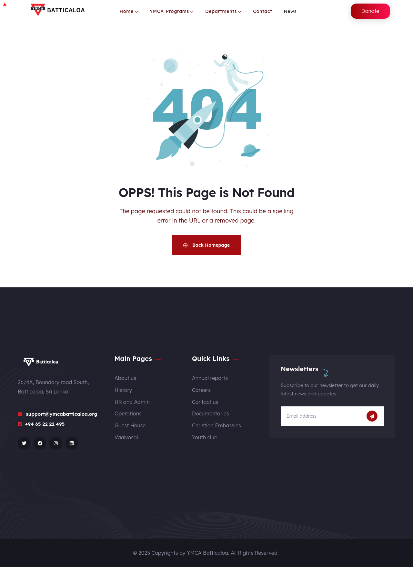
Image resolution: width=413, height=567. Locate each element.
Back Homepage (206, 245)
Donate (370, 11)
